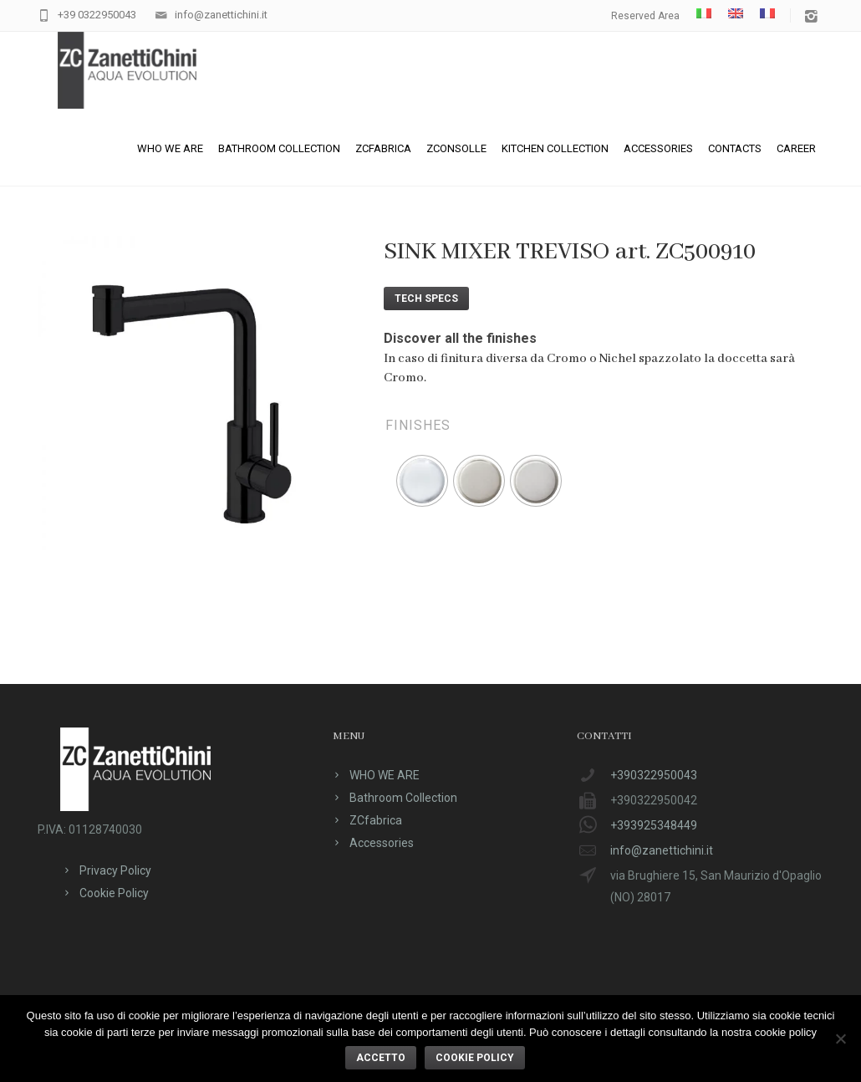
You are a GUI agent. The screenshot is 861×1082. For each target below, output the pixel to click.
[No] (840, 1038)
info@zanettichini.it (221, 14)
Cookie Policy (114, 893)
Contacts (735, 148)
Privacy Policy (115, 870)
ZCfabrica (383, 148)
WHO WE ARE (170, 148)
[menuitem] (704, 13)
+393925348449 (653, 825)
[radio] (422, 481)
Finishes (418, 425)
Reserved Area (645, 16)
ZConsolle (456, 148)
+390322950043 (653, 775)
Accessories (658, 148)
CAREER (796, 148)
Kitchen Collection (555, 148)
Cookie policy (475, 1058)
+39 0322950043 (97, 14)
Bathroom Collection (279, 148)
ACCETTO (380, 1058)
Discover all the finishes (460, 338)
